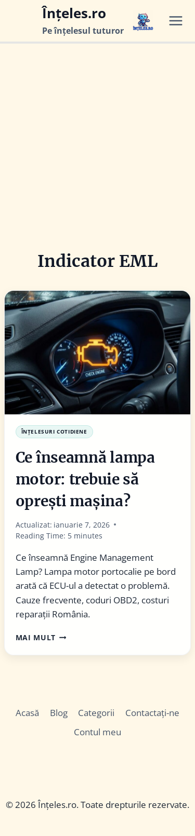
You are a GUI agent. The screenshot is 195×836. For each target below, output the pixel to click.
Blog (59, 713)
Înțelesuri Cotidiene (54, 431)
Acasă (27, 713)
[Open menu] (179, 20)
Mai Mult (41, 637)
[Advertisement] (97, 146)
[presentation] (97, 352)
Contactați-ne (152, 713)
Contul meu (97, 732)
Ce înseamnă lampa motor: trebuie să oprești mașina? (85, 479)
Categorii (96, 713)
